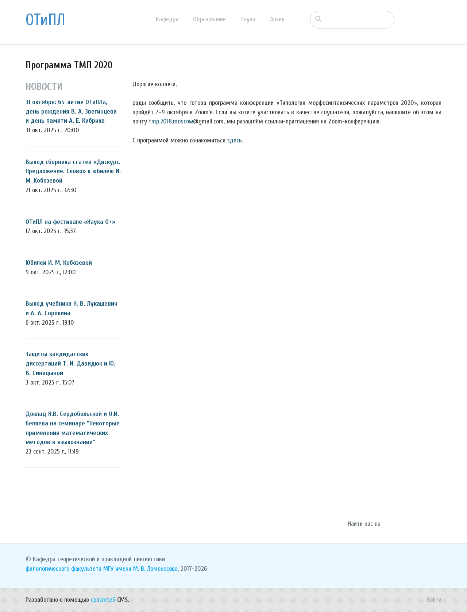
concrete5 (103, 600)
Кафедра (167, 19)
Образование (209, 19)
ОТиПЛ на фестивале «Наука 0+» (70, 222)
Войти (434, 600)
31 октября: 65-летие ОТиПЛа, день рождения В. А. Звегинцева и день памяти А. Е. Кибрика (71, 111)
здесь (234, 140)
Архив (277, 19)
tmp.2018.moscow (171, 121)
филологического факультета (63, 569)
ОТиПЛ (45, 20)
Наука (247, 19)
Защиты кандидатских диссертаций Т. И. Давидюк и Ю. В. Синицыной (70, 363)
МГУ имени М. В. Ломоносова (140, 569)
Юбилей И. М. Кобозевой (59, 263)
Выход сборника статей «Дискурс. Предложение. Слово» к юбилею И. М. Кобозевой (73, 171)
